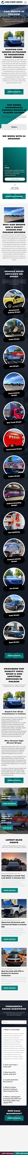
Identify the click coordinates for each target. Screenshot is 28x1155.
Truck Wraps (14, 328)
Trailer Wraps (14, 465)
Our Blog (7, 817)
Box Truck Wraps (14, 411)
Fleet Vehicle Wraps (14, 382)
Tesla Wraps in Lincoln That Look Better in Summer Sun (13, 865)
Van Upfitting (14, 521)
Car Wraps (14, 577)
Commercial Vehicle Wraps (14, 300)
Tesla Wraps (14, 604)
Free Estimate (21, 1153)
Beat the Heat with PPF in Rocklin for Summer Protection (12, 962)
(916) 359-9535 (7, 1153)
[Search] (14, 1011)
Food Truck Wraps (14, 438)
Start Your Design (14, 185)
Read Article (10, 879)
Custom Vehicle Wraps (14, 549)
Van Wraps (14, 355)
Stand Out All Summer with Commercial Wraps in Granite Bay (14, 913)
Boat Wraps (14, 631)
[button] (1, 131)
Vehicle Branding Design (13, 492)
